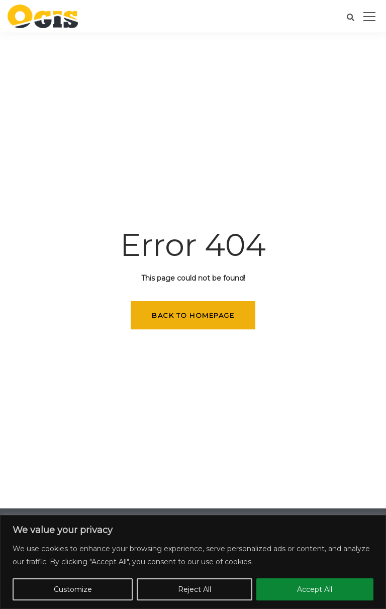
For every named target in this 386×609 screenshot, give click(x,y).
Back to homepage (193, 315)
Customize (73, 589)
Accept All (314, 589)
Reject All (194, 589)
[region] (193, 562)
